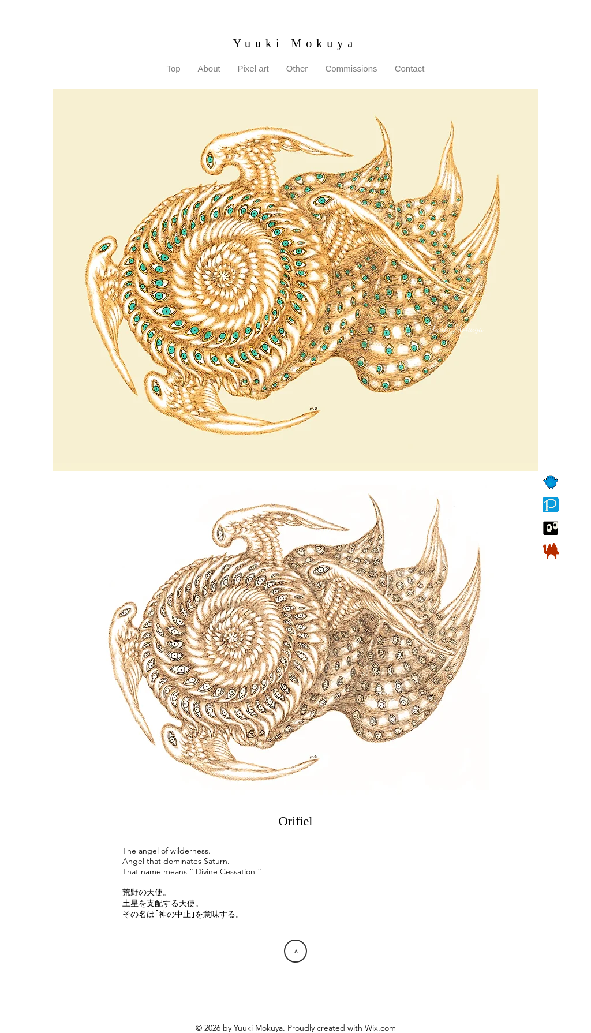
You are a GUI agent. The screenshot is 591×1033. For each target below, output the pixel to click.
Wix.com (380, 1028)
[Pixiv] (550, 505)
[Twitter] (550, 482)
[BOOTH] (550, 551)
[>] (295, 951)
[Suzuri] (550, 528)
